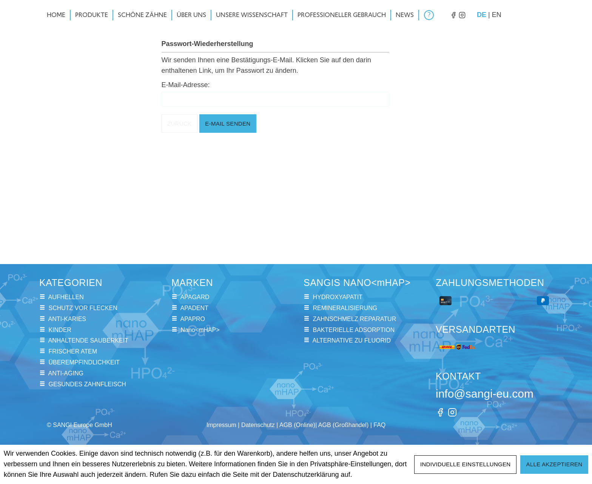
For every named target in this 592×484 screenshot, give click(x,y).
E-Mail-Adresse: (186, 85)
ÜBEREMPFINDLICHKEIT (83, 362)
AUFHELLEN (66, 297)
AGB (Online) (297, 425)
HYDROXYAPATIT (337, 297)
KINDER (59, 330)
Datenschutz (258, 425)
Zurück (179, 123)
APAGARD (195, 297)
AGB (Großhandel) (343, 425)
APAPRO (192, 319)
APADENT (194, 308)
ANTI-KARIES (67, 319)
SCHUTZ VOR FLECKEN (82, 308)
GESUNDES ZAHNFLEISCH (87, 384)
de (481, 14)
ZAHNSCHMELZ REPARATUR (354, 319)
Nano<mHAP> (199, 330)
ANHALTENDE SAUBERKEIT (88, 340)
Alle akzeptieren (554, 464)
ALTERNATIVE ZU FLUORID (352, 340)
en (496, 14)
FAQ (379, 425)
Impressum (221, 425)
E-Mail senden (227, 123)
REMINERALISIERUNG (345, 308)
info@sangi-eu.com (484, 393)
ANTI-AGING (65, 373)
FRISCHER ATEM (72, 351)
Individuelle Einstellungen (465, 464)
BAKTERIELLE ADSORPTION (354, 330)
